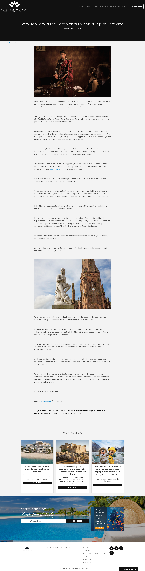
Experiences (115, 6)
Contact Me (87, 550)
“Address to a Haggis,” (58, 169)
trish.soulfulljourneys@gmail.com (59, 547)
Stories (124, 6)
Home (80, 6)
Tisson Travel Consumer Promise (94, 553)
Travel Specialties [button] (100, 6)
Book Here (137, 6)
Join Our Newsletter (128, 569)
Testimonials (87, 560)
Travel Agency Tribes (82, 568)
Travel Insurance (88, 563)
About (87, 6)
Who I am (86, 547)
